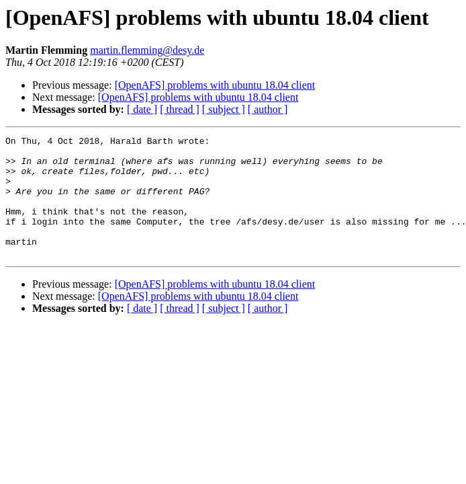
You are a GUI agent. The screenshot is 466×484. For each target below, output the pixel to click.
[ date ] (142, 109)
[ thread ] (179, 109)
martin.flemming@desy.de (147, 50)
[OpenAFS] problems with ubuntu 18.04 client (215, 85)
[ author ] (268, 109)
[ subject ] (223, 109)
